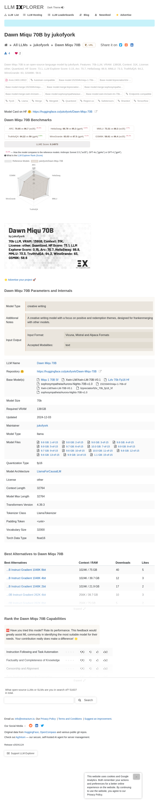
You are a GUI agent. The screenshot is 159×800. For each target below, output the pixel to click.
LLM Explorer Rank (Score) (30, 155)
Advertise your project (20, 279)
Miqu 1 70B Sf (49, 379)
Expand (79, 608)
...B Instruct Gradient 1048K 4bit (26, 578)
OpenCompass (48, 732)
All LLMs (20, 45)
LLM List (11, 15)
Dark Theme (55, 7)
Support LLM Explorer (20, 753)
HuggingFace (31, 732)
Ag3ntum (20, 737)
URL (89, 45)
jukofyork (41, 45)
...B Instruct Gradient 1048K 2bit (26, 586)
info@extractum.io (24, 718)
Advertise (123, 15)
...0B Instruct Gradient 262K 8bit (26, 603)
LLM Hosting (32, 15)
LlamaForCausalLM (49, 471)
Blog (84, 15)
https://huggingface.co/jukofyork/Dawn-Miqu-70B (62, 111)
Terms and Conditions (70, 718)
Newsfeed (103, 15)
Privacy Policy (48, 718)
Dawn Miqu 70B (68, 45)
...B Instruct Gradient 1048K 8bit (26, 569)
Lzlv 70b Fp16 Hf (118, 379)
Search (85, 700)
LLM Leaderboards (61, 15)
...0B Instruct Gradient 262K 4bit (26, 594)
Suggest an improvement (97, 718)
